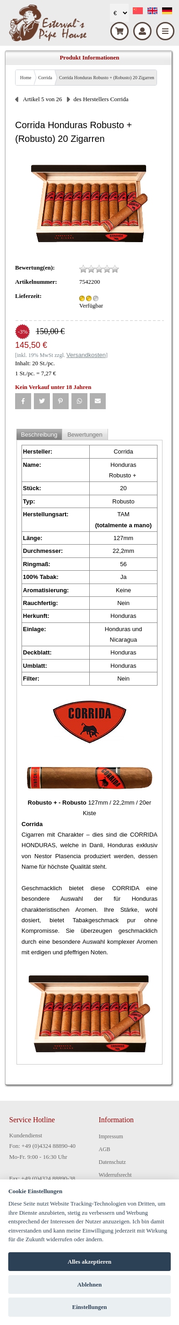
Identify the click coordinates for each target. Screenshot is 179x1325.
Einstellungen (89, 1306)
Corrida (45, 77)
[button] (23, 401)
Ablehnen (89, 1284)
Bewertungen (85, 434)
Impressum (111, 1136)
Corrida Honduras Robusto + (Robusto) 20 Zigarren (106, 77)
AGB (104, 1149)
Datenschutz (112, 1162)
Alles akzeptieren (89, 1261)
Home (25, 77)
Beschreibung (39, 434)
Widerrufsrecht (115, 1175)
